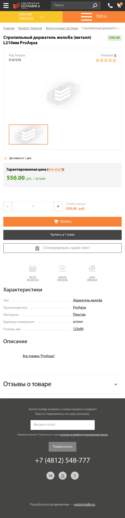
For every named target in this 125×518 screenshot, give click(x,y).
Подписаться (62, 447)
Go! (95, 5)
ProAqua (79, 307)
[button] (33, 273)
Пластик (79, 314)
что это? (55, 170)
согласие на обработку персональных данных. (84, 435)
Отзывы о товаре (27, 384)
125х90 (78, 329)
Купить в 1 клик (63, 235)
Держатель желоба (87, 300)
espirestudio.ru (84, 504)
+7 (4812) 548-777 (110, 5)
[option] (62, 93)
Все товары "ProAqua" (39, 356)
